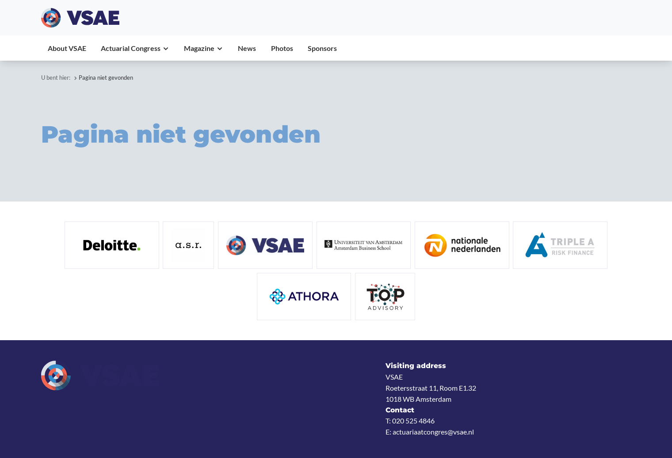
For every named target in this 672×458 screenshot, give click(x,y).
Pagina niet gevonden (106, 77)
